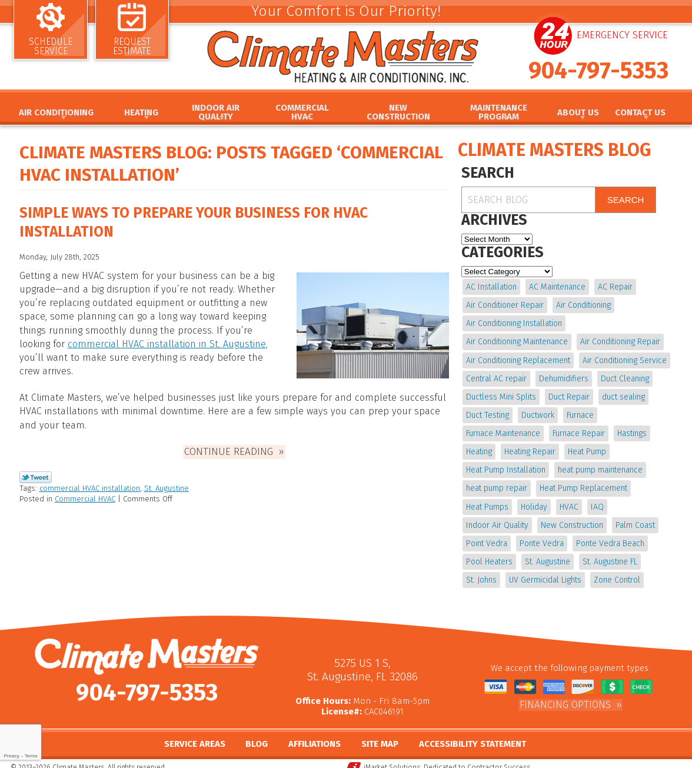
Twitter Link (35, 472)
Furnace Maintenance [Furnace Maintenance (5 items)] (503, 429)
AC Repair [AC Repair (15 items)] (614, 286)
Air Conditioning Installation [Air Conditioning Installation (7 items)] (514, 322)
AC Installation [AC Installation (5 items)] (491, 286)
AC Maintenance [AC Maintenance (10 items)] (556, 286)
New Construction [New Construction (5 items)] (571, 519)
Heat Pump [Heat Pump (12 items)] (586, 448)
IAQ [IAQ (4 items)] (595, 501)
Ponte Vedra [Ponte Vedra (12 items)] (541, 536)
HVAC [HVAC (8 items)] (567, 501)
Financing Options (565, 696)
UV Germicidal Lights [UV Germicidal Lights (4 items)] (544, 572)
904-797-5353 (599, 75)
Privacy (11, 756)
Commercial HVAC (85, 493)
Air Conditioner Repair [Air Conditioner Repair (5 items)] (505, 304)
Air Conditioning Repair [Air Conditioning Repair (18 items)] (620, 340)
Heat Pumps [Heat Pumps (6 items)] (487, 501)
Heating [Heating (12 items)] (479, 448)
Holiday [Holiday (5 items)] (533, 501)
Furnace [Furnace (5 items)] (579, 412)
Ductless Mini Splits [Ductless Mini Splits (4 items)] (501, 393)
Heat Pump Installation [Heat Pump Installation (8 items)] (505, 465)
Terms (31, 756)
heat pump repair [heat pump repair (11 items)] (496, 483)
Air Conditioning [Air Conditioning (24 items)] (582, 304)
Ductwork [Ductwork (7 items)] (537, 412)
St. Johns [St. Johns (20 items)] (481, 572)
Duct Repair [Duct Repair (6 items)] (568, 393)
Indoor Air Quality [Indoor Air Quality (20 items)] (497, 519)
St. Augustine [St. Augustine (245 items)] (547, 555)
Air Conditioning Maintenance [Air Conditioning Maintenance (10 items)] (517, 340)
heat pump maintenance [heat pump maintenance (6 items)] (599, 465)
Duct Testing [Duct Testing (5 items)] (487, 412)
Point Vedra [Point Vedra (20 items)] (486, 536)
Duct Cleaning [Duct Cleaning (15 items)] (624, 376)
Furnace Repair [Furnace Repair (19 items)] (578, 429)
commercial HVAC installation (89, 482)
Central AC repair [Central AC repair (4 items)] (496, 376)
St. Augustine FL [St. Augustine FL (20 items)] (608, 555)
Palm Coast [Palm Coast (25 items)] (634, 519)
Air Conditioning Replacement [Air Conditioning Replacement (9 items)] (518, 358)
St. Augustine (166, 482)
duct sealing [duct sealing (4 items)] (622, 393)
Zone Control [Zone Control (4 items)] (616, 572)
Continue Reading (228, 446)
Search (625, 200)
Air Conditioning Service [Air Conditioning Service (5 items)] (624, 358)
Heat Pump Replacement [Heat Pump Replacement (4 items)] (583, 483)
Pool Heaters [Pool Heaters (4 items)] (489, 555)
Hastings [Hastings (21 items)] (631, 429)
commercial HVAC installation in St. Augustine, (164, 342)
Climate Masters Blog (554, 150)
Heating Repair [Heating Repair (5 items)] (529, 448)
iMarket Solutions (392, 760)
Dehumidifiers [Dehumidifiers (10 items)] (563, 376)
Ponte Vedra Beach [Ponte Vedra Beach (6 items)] (609, 536)
